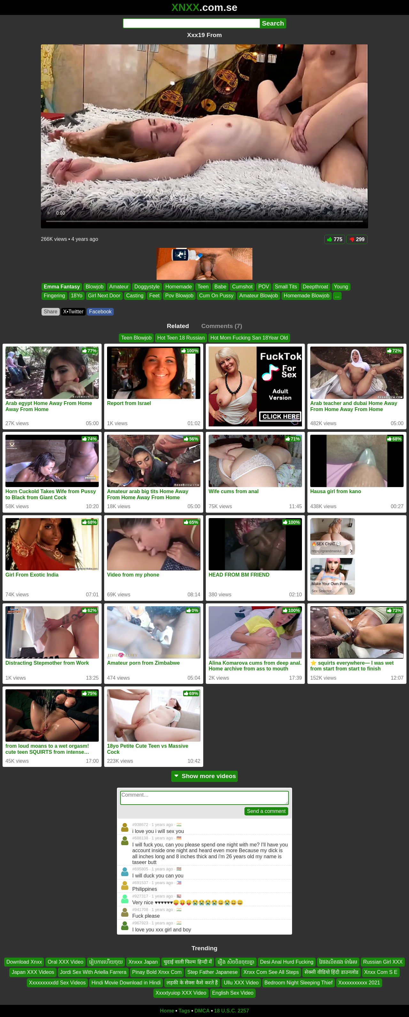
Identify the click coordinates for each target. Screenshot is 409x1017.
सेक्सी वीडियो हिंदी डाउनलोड (331, 972)
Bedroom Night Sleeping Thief (299, 982)
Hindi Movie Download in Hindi (126, 982)
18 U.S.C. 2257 (231, 1010)
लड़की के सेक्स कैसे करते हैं (192, 982)
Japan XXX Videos (33, 972)
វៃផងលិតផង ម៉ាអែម (338, 962)
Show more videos (204, 776)
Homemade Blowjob (306, 296)
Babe (220, 286)
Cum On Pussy (216, 296)
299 (357, 239)
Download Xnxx (24, 962)
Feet (154, 296)
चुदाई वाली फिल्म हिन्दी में (188, 962)
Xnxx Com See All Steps (271, 972)
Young (341, 286)
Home (167, 1010)
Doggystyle (146, 286)
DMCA (202, 1010)
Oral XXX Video (65, 962)
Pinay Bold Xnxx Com (157, 972)
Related (178, 326)
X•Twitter (73, 311)
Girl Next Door (104, 296)
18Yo (76, 296)
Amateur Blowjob (258, 296)
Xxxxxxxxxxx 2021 (359, 982)
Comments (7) (221, 326)
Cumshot (242, 286)
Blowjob (95, 286)
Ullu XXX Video (241, 982)
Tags (184, 1010)
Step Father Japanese (212, 972)
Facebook (100, 311)
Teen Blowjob (136, 337)
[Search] (191, 23)
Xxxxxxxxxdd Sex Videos (57, 982)
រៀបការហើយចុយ (106, 962)
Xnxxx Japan (143, 962)
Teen (203, 286)
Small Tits (286, 286)
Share (51, 311)
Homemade (179, 286)
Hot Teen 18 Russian (180, 337)
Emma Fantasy (62, 286)
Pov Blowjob (179, 296)
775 (335, 239)
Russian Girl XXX (383, 962)
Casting (134, 296)
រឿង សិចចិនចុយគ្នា (236, 962)
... (337, 296)
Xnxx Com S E (380, 972)
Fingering (54, 296)
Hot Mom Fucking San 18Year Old (249, 337)
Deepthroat (315, 286)
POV (263, 286)
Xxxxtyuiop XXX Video (181, 993)
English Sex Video (233, 993)
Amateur (118, 286)
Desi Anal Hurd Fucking (286, 962)
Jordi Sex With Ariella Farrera (93, 972)
